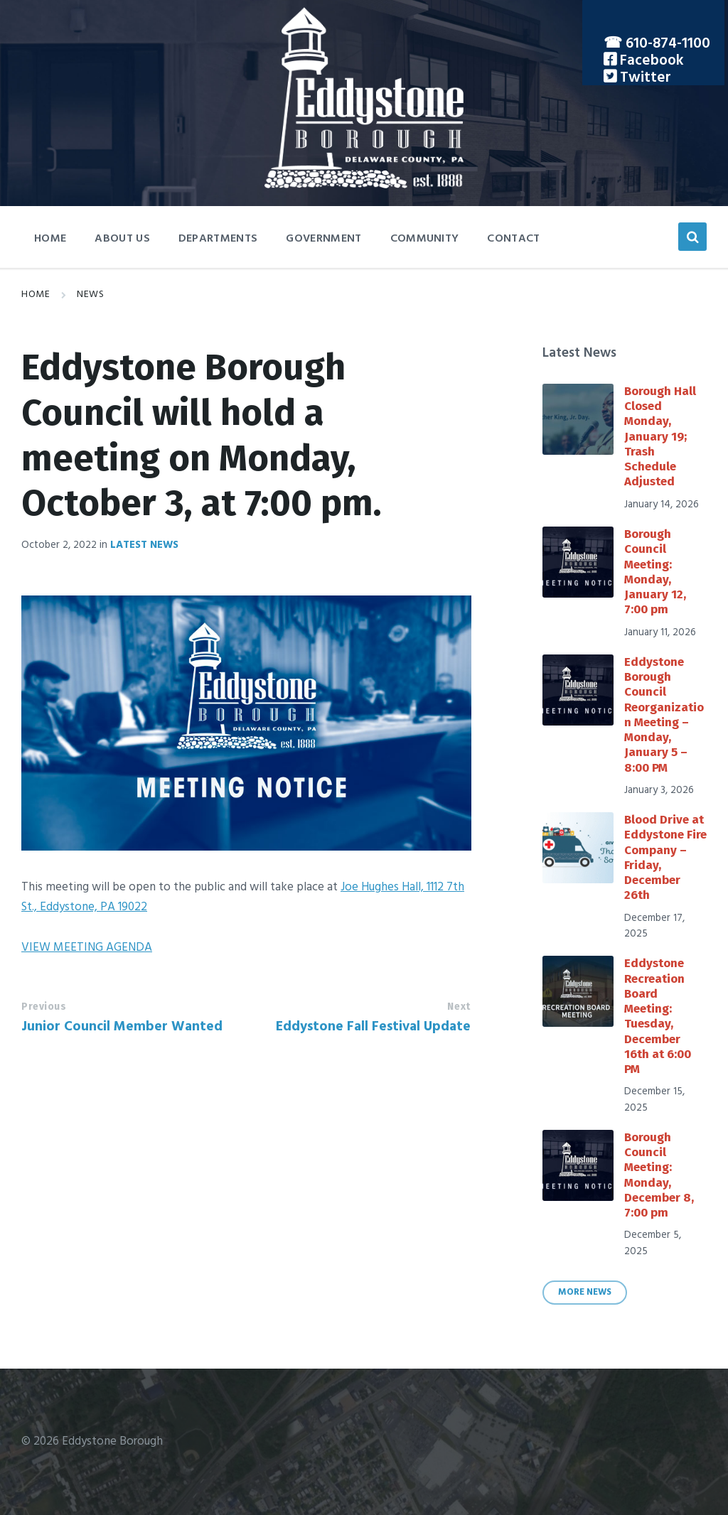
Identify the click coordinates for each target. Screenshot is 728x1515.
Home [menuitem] (50, 239)
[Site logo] (364, 185)
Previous (43, 1007)
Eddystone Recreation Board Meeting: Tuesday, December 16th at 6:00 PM (657, 1016)
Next (458, 1007)
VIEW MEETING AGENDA (86, 947)
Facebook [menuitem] (650, 60)
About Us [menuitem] (122, 239)
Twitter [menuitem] (643, 78)
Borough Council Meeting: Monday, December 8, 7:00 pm (659, 1175)
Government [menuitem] (323, 239)
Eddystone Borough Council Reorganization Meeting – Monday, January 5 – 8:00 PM (664, 714)
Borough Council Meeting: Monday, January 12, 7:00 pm (655, 572)
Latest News (144, 545)
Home (35, 294)
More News (584, 1292)
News (90, 294)
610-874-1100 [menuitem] (668, 43)
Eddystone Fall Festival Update (373, 1026)
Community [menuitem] (424, 239)
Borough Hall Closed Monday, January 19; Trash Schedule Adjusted (660, 437)
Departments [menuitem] (218, 239)
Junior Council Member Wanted (122, 1026)
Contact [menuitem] (513, 239)
